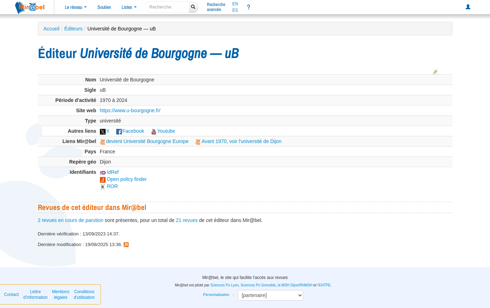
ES (235, 10)
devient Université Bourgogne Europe (144, 141)
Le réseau (76, 7)
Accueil (52, 29)
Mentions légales (60, 294)
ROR (109, 186)
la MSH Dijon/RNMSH (295, 285)
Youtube (163, 131)
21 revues (186, 220)
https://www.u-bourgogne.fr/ (130, 110)
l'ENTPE (324, 285)
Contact (11, 294)
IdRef (109, 172)
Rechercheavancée (216, 6)
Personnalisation (216, 295)
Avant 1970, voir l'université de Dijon (238, 141)
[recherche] (167, 7)
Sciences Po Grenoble (258, 285)
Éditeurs (73, 29)
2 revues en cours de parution (70, 220)
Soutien (104, 7)
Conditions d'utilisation (84, 294)
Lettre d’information (35, 294)
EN (235, 3)
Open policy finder (123, 179)
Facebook (130, 131)
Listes (129, 7)
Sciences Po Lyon (224, 285)
